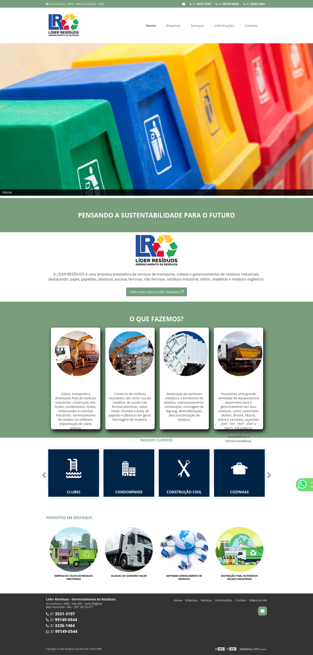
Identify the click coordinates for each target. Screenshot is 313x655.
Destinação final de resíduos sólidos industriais (239, 577)
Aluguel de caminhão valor (129, 575)
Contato (251, 25)
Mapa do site (258, 600)
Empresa (173, 25)
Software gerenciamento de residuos (184, 577)
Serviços (197, 25)
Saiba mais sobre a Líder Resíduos (156, 292)
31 (200, 4)
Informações (224, 25)
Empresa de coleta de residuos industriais (73, 577)
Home (151, 25)
